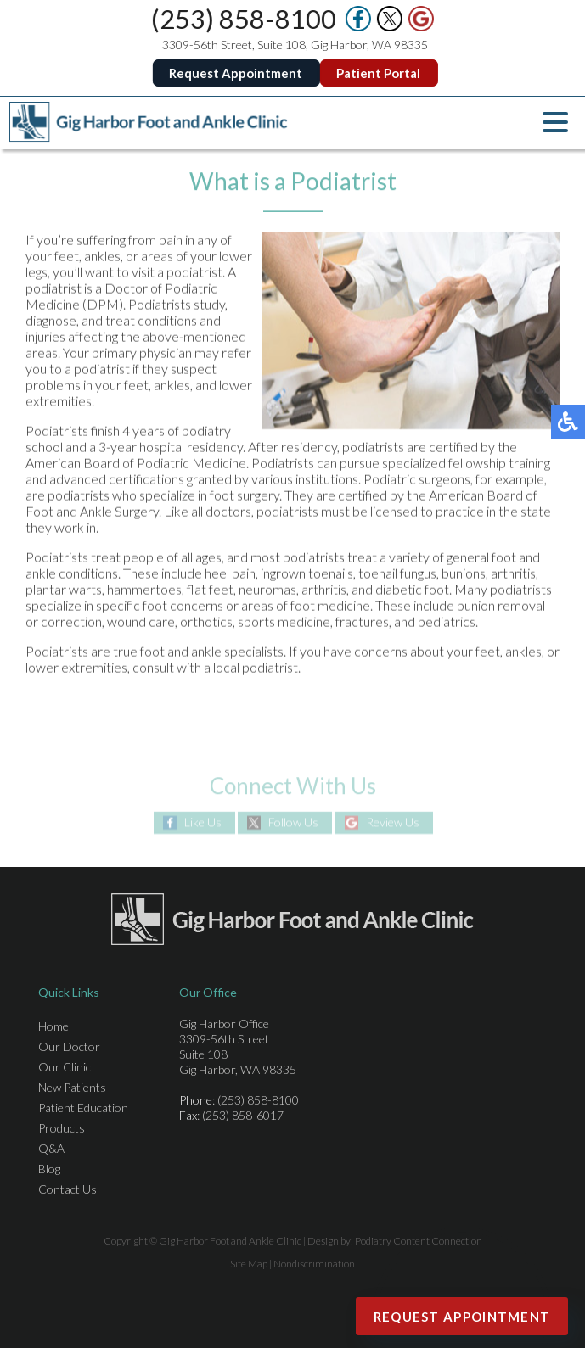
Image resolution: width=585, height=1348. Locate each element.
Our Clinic (64, 1067)
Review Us (392, 822)
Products (61, 1128)
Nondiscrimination (314, 1263)
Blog (49, 1168)
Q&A (51, 1148)
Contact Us (67, 1189)
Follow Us (293, 822)
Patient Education (83, 1107)
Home (53, 1026)
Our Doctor (69, 1046)
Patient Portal (379, 73)
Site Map (248, 1263)
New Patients (72, 1087)
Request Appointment (236, 73)
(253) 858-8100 (244, 19)
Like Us (203, 822)
